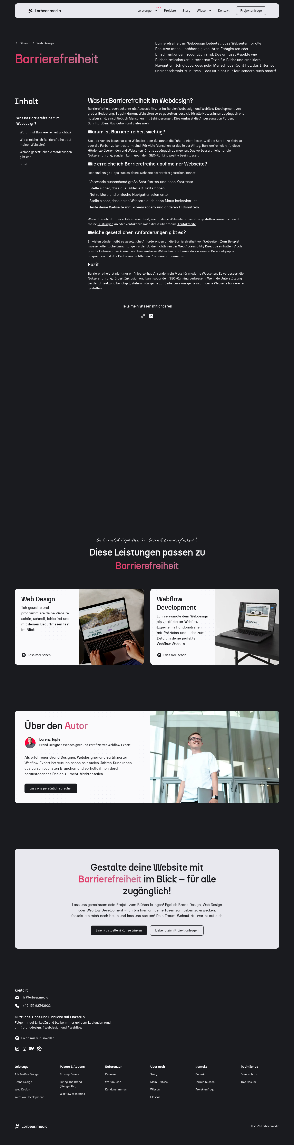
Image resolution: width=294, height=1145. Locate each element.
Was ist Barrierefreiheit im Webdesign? (38, 121)
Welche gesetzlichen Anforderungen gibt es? (46, 154)
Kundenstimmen (116, 1089)
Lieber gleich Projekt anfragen (176, 930)
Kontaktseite (186, 224)
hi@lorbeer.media (35, 997)
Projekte (170, 10)
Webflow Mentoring (72, 1093)
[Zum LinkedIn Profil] (17, 1048)
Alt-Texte (145, 188)
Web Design (45, 43)
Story (186, 10)
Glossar (155, 1097)
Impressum (248, 1082)
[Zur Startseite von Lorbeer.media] (31, 1126)
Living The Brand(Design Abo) (71, 1084)
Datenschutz (249, 1074)
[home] (44, 10)
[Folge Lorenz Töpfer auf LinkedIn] (34, 1038)
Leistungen (145, 10)
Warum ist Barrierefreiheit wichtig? (45, 132)
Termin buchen (205, 1082)
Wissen (202, 10)
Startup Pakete (69, 1074)
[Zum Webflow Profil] (31, 1048)
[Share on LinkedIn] (151, 317)
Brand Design (23, 1082)
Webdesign (186, 108)
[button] (147, 10)
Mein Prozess (159, 1082)
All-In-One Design (27, 1074)
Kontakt (223, 10)
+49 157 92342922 (37, 1005)
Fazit (23, 164)
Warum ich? (113, 1082)
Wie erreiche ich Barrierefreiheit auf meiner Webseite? (45, 142)
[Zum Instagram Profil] (24, 1048)
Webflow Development (218, 108)
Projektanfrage (251, 10)
